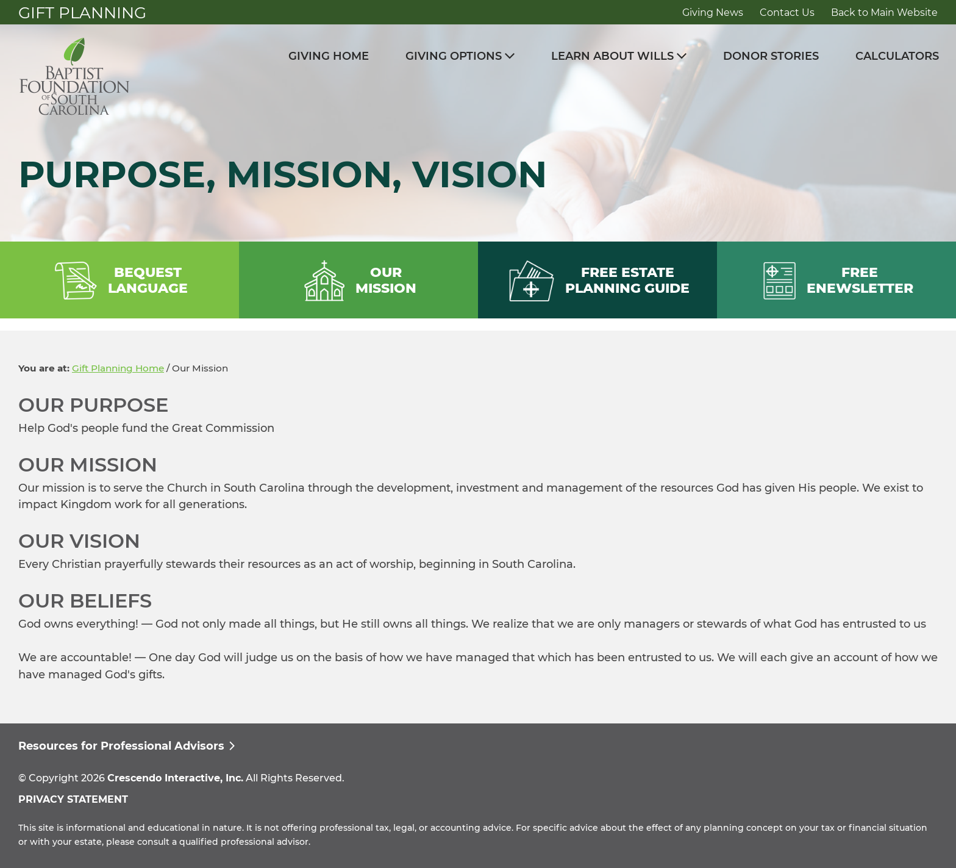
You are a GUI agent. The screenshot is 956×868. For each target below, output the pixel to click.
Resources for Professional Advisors (121, 746)
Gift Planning (82, 13)
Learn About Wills (612, 56)
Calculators (897, 56)
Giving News (712, 12)
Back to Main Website (884, 12)
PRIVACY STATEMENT (73, 799)
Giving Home (328, 56)
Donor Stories (771, 56)
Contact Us (787, 12)
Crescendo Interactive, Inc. (175, 778)
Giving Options (453, 56)
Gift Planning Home (118, 368)
